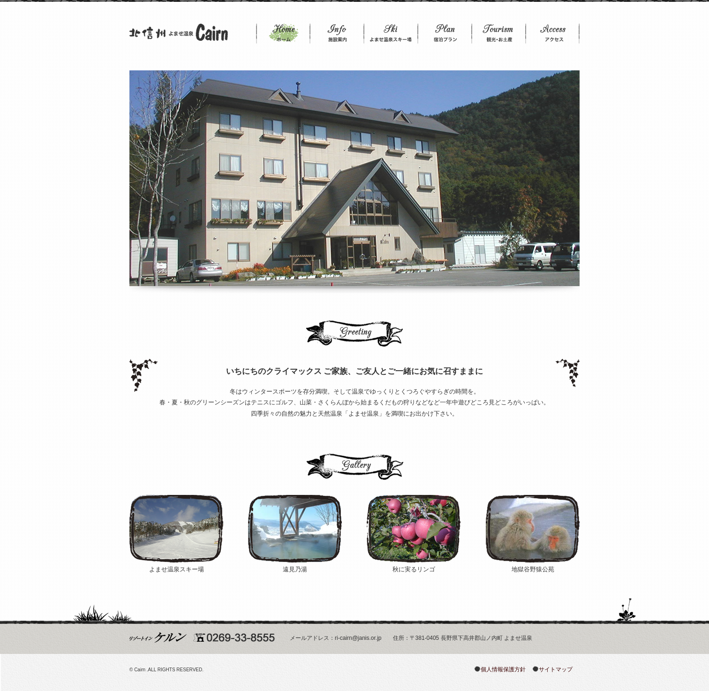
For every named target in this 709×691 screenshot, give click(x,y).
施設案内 (337, 34)
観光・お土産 (499, 34)
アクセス (553, 34)
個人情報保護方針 (503, 669)
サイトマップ (556, 669)
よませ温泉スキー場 (391, 34)
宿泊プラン (445, 34)
